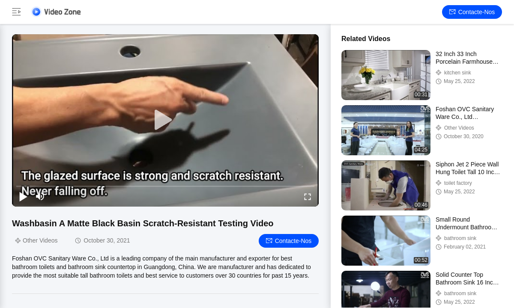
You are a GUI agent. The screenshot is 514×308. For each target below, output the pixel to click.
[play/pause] (23, 196)
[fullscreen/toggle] (307, 196)
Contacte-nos (472, 12)
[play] (165, 120)
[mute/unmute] (40, 196)
